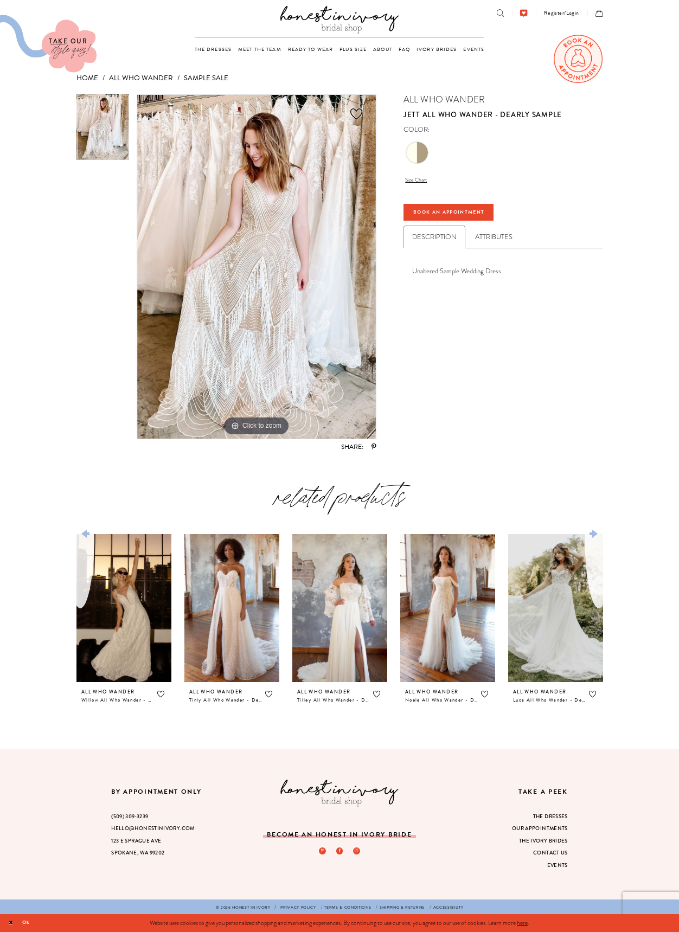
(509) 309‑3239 (129, 816)
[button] (561, 12)
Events (557, 865)
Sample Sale (206, 78)
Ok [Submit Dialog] (30, 922)
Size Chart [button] (419, 180)
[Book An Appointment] (578, 59)
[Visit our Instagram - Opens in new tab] (358, 851)
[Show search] (500, 13)
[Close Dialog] (12, 923)
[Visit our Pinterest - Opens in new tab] (320, 851)
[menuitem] (500, 13)
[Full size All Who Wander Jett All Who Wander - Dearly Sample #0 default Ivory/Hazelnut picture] (256, 267)
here (522, 922)
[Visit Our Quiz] (48, 44)
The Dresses (550, 816)
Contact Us (550, 853)
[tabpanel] (102, 131)
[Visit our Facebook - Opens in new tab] (339, 851)
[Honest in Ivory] (339, 793)
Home (87, 78)
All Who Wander (141, 78)
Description (434, 244)
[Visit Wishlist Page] (523, 13)
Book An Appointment (462, 218)
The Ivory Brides (543, 841)
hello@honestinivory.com (153, 828)
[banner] (339, 19)
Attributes (494, 244)
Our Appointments (540, 828)
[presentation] (123, 608)
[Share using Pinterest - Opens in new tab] (373, 447)
